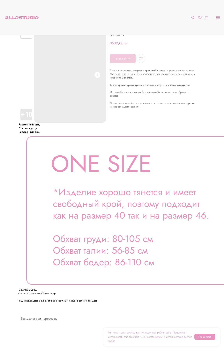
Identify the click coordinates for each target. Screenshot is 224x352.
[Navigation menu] (218, 17)
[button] (193, 17)
